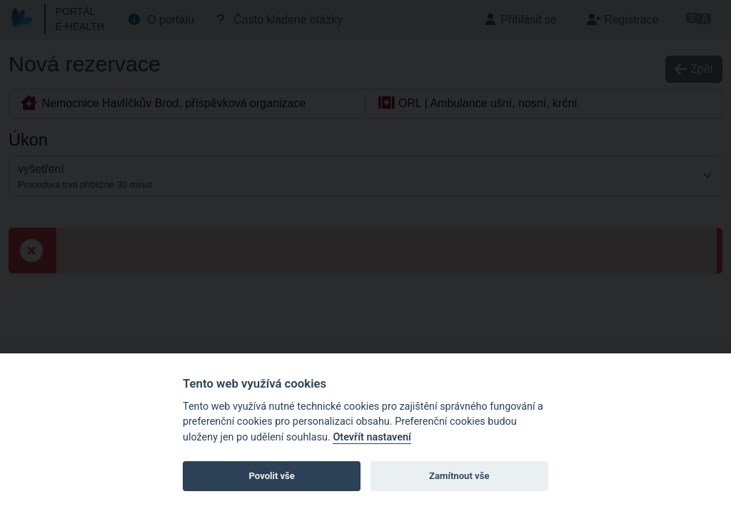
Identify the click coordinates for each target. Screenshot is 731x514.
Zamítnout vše (459, 475)
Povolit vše (272, 475)
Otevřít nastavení (371, 437)
